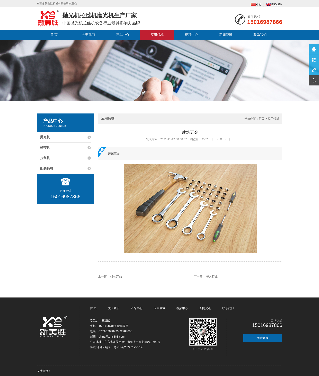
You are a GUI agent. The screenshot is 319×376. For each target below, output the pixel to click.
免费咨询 (262, 338)
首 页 (54, 34)
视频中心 (191, 34)
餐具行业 (212, 276)
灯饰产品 (116, 276)
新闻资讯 (225, 34)
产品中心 (122, 34)
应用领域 (157, 34)
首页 (261, 118)
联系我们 (260, 34)
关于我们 (88, 34)
